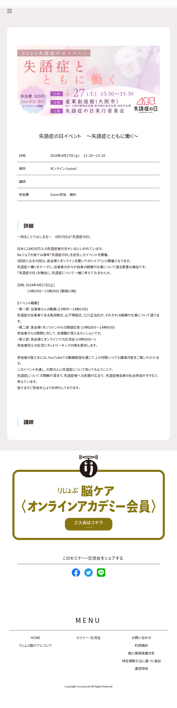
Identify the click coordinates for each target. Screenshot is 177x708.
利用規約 (141, 645)
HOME (35, 637)
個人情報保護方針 (141, 653)
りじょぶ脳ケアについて (35, 645)
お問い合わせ (141, 637)
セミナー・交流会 (88, 637)
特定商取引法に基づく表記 (141, 660)
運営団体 (141, 668)
